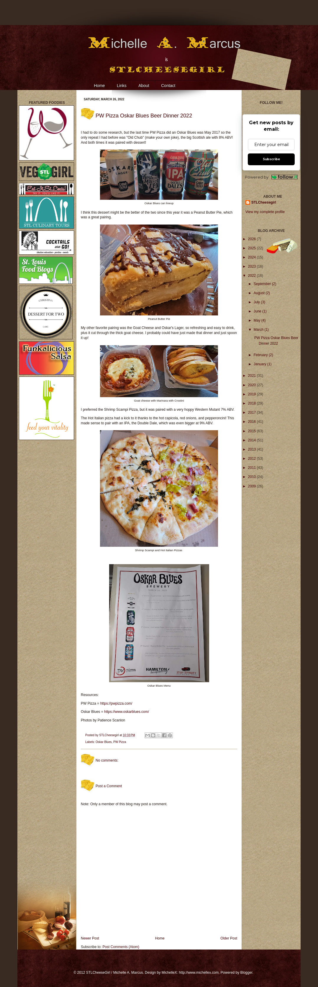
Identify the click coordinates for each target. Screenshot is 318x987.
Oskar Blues (104, 742)
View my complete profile (265, 212)
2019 (252, 394)
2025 (252, 248)
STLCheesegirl (109, 735)
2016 (252, 422)
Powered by (271, 177)
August (260, 293)
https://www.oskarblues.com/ (126, 712)
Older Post (228, 938)
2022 (252, 276)
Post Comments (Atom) (120, 947)
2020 (252, 385)
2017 (252, 412)
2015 (252, 431)
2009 (252, 486)
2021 (252, 376)
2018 (252, 403)
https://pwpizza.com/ (116, 703)
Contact (168, 85)
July (257, 302)
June (258, 311)
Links (122, 85)
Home (99, 85)
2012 (252, 458)
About (143, 85)
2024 (252, 257)
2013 (252, 449)
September (263, 284)
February (261, 355)
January (260, 364)
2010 (252, 477)
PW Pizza (119, 742)
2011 (252, 468)
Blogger (246, 972)
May (257, 320)
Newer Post (90, 938)
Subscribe (271, 159)
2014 (252, 440)
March (259, 330)
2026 (252, 239)
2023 (252, 266)
